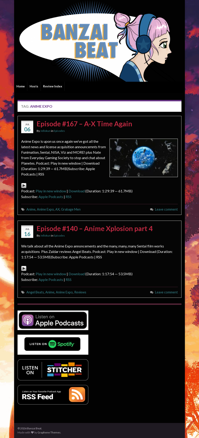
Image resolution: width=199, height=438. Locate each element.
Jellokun (45, 130)
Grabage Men (71, 209)
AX (57, 209)
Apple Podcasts (50, 196)
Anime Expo (45, 209)
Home (20, 86)
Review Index (52, 86)
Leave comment (166, 209)
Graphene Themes (49, 432)
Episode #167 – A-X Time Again (84, 124)
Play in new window (51, 191)
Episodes (59, 130)
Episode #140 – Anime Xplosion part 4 (95, 228)
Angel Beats (35, 292)
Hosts (34, 86)
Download (77, 191)
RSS (68, 196)
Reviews (80, 292)
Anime (31, 209)
